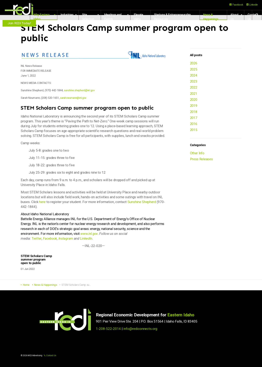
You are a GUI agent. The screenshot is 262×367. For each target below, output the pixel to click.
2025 (194, 69)
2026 (194, 63)
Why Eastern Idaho (51, 16)
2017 (194, 119)
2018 (194, 113)
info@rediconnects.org (140, 329)
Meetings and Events (120, 16)
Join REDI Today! (20, 23)
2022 (194, 88)
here (42, 202)
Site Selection (97, 16)
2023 (194, 82)
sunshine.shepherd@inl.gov (80, 90)
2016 (194, 125)
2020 (194, 100)
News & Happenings (213, 16)
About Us (236, 16)
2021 (194, 94)
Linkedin (252, 4)
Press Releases (201, 161)
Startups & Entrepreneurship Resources (177, 16)
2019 (194, 107)
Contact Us (50, 355)
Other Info (197, 155)
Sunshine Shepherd (141, 202)
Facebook (236, 4)
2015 (194, 132)
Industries (75, 14)
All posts (196, 55)
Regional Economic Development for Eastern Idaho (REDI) (20, 10)
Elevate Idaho (144, 16)
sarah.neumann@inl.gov (74, 97)
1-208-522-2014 (108, 329)
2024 (194, 76)
